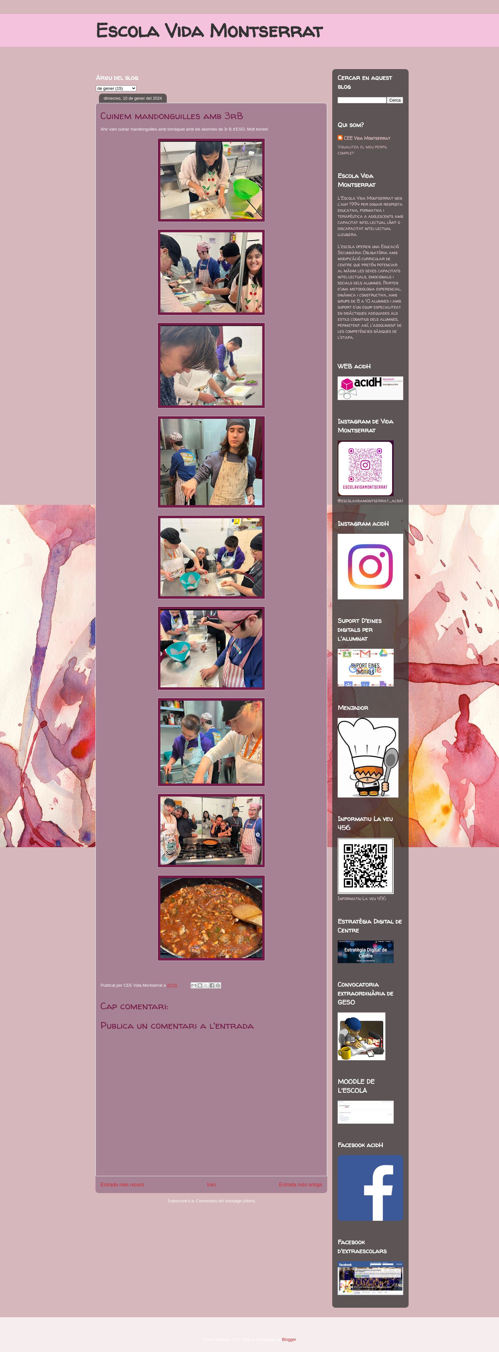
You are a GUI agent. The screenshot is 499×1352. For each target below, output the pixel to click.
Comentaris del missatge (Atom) (225, 1200)
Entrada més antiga (300, 1184)
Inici (211, 1184)
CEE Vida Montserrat (367, 138)
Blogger (289, 1339)
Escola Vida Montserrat (208, 30)
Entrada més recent (122, 1184)
